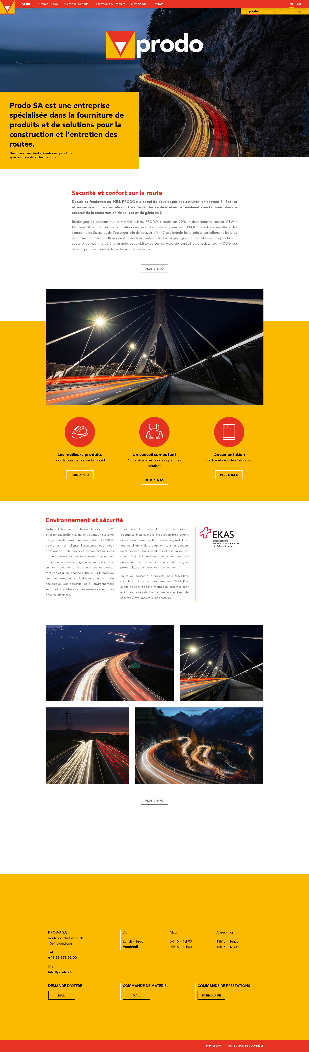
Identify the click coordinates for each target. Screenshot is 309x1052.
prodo (253, 11)
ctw (276, 11)
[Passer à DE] (299, 4)
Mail (62, 996)
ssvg (298, 11)
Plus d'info (154, 269)
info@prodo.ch (60, 973)
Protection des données (244, 1046)
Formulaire (212, 996)
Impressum (212, 1046)
